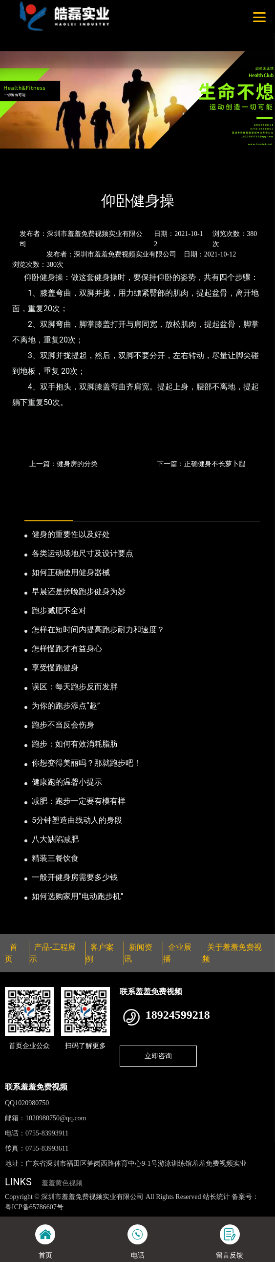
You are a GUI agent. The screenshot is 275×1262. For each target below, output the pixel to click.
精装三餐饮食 (55, 858)
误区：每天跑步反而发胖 (75, 686)
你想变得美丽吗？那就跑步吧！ (86, 763)
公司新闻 (91, 174)
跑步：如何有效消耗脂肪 (75, 744)
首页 (21, 174)
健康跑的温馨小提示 (67, 782)
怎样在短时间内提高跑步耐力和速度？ (98, 629)
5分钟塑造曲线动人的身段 (77, 820)
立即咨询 (158, 1056)
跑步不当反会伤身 (63, 724)
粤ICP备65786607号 (34, 1207)
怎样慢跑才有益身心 (67, 648)
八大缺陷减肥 (55, 839)
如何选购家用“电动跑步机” (77, 896)
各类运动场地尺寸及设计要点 (82, 553)
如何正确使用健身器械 (71, 572)
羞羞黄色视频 (62, 1183)
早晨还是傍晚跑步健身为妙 (79, 591)
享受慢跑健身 (55, 667)
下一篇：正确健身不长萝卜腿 (201, 464)
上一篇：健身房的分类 (63, 464)
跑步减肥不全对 (59, 610)
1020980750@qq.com (55, 1118)
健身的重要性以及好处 (71, 534)
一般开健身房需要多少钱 (75, 877)
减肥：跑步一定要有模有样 (79, 801)
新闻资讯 (52, 174)
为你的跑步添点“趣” (66, 705)
